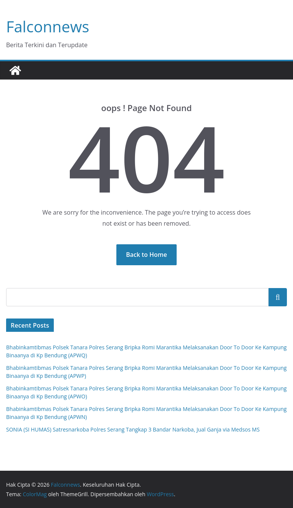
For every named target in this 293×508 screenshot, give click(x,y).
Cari (278, 297)
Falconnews (47, 26)
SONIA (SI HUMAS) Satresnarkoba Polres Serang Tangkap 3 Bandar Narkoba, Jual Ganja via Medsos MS (133, 429)
